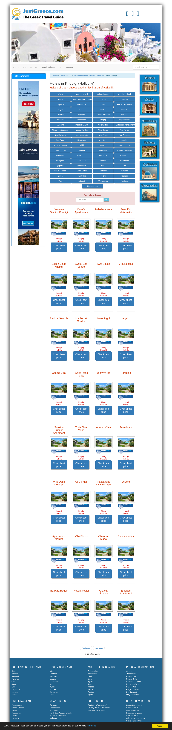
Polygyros (60, 161)
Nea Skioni (103, 140)
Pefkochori (81, 155)
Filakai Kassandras (124, 104)
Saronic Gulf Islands (58, 716)
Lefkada (15, 692)
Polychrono (124, 155)
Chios (52, 695)
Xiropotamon (92, 186)
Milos (52, 671)
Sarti (103, 166)
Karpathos (54, 692)
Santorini (15, 676)
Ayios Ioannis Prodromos (82, 99)
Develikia (124, 99)
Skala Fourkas (60, 171)
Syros (90, 682)
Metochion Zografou (60, 130)
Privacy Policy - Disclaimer (99, 708)
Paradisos (103, 150)
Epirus (14, 710)
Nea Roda (60, 140)
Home (16, 67)
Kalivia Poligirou (103, 115)
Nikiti (82, 145)
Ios (51, 684)
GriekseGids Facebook (135, 718)
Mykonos (15, 679)
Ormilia (103, 145)
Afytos (60, 94)
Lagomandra (124, 120)
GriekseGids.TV (132, 716)
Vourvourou (103, 181)
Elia (103, 104)
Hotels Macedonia (81, 76)
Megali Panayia (81, 125)
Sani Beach (81, 166)
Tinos (90, 684)
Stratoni (124, 171)
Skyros (91, 689)
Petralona (103, 155)
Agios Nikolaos (103, 94)
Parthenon (60, 155)
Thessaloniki (131, 674)
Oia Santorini (131, 692)
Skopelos (53, 676)
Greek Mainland (49, 67)
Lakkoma (60, 125)
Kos (13, 687)
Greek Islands (30, 67)
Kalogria (60, 120)
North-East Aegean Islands (61, 713)
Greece (55, 76)
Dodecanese (55, 708)
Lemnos (53, 679)
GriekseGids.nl (132, 708)
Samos (14, 684)
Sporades (54, 710)
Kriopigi (103, 120)
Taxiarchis (82, 176)
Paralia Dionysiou (124, 150)
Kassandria (81, 120)
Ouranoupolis (60, 150)
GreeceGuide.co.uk (134, 705)
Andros (91, 687)
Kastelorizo (92, 674)
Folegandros (93, 671)
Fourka (82, 109)
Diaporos (60, 104)
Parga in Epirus (132, 689)
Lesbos (14, 695)
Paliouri (82, 150)
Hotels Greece (67, 67)
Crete (14, 671)
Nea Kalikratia (60, 135)
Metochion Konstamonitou (125, 125)
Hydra (90, 695)
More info (91, 726)
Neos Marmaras (60, 145)
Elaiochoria (81, 104)
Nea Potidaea (124, 135)
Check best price (59, 247)
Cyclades (53, 705)
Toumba (124, 176)
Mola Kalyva (103, 130)
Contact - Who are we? (97, 705)
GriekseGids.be (132, 710)
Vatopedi (81, 181)
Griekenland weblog (134, 713)
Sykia (60, 176)
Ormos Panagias (124, 145)
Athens (129, 671)
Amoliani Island (124, 94)
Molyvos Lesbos (132, 695)
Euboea (53, 689)
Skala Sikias (82, 171)
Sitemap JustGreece (96, 710)
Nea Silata (82, 140)
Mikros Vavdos (82, 130)
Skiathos (53, 674)
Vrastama (124, 181)
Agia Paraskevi (82, 94)
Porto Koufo (82, 161)
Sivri (124, 166)
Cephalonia (54, 682)
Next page (86, 648)
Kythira (53, 687)
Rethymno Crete (133, 684)
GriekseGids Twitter (134, 721)
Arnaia (60, 99)
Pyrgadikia (60, 166)
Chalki (90, 676)
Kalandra (81, 115)
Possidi (103, 161)
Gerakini (103, 109)
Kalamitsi (60, 115)
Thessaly (15, 718)
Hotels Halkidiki (96, 76)
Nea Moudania (82, 135)
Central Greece (18, 708)
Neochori (124, 140)
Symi (90, 679)
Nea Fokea (124, 130)
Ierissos (124, 109)
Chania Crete (131, 679)
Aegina (91, 692)
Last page (99, 648)
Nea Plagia (103, 135)
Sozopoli (103, 171)
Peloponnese (17, 705)
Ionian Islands (55, 718)
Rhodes (15, 674)
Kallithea (124, 115)
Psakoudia (124, 161)
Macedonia (16, 713)
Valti (60, 181)
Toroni (103, 176)
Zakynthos (16, 689)
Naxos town (131, 687)
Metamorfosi (103, 125)
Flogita (60, 109)
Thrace (14, 716)
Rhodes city (131, 676)
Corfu (14, 682)
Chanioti (103, 99)
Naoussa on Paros (133, 682)
